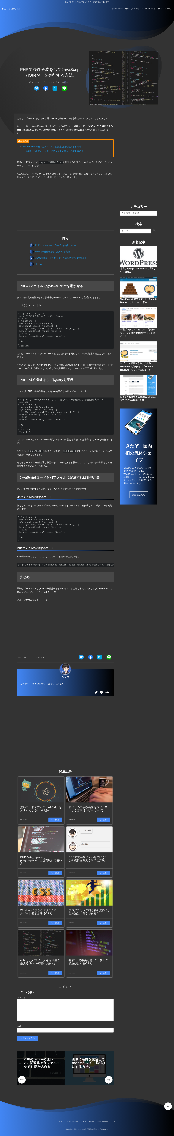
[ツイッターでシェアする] (36, 90)
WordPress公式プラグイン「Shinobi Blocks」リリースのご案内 (138, 301)
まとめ (38, 264)
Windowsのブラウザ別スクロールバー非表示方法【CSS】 (40, 911)
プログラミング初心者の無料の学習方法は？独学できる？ (89, 911)
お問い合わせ (72, 1121)
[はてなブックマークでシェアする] (55, 90)
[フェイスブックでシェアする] (45, 90)
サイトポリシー (87, 1121)
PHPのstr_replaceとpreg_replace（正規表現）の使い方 (41, 859)
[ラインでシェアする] (64, 90)
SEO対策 (150, 8)
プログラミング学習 (51, 82)
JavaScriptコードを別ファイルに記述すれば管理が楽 (61, 257)
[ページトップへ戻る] (168, 1106)
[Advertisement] (65, 204)
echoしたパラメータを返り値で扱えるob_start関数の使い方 (40, 961)
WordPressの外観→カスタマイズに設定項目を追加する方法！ (53, 146)
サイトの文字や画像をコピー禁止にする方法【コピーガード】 (89, 808)
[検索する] (154, 231)
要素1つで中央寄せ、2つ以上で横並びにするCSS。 (88, 961)
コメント (21, 997)
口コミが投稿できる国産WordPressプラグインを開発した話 (138, 398)
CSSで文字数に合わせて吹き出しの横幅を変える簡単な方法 (88, 858)
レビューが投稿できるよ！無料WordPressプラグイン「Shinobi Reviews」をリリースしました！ (136, 366)
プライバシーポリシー (105, 1121)
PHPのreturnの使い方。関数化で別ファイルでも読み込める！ (40, 1062)
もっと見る (55, 819)
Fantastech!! (11, 8)
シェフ (69, 82)
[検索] (135, 231)
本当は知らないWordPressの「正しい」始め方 (138, 270)
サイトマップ (165, 8)
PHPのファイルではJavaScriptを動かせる (55, 245)
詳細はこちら (138, 495)
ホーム (61, 1121)
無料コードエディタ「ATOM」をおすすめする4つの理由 (40, 808)
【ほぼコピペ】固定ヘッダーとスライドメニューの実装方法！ (53, 151)
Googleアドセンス (134, 8)
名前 (19, 1026)
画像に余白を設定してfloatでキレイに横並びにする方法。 (89, 1062)
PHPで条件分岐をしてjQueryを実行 (52, 251)
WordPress (117, 8)
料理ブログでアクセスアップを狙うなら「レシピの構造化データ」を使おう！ (137, 332)
